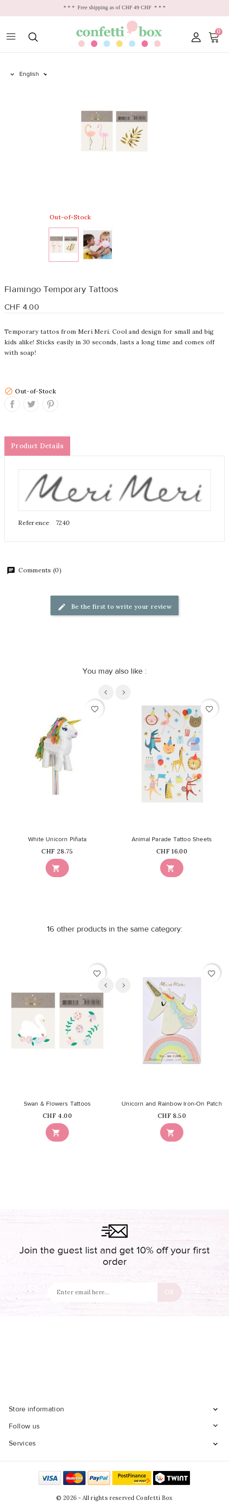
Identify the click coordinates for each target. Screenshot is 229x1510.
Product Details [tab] (37, 446)
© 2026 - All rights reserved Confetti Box (114, 1498)
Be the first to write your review (114, 607)
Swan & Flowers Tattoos (57, 1104)
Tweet (31, 404)
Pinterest (50, 404)
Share (12, 404)
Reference (34, 523)
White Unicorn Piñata (57, 839)
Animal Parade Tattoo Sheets (172, 839)
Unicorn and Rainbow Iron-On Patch (172, 1104)
